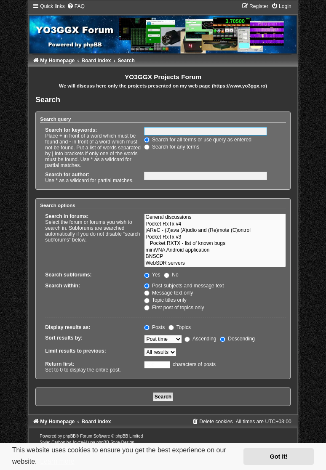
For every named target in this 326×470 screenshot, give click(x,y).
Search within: (62, 286)
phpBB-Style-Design (115, 442)
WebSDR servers (215, 263)
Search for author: (67, 175)
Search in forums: (66, 216)
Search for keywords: (71, 130)
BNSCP (215, 256)
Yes (152, 275)
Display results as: (67, 327)
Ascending (200, 339)
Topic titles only (165, 300)
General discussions (215, 217)
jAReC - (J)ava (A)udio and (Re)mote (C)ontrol (215, 230)
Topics (179, 327)
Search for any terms (172, 147)
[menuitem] (76, 6)
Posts (154, 327)
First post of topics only (174, 308)
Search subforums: (68, 275)
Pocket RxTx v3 (215, 237)
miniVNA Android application (215, 250)
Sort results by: (64, 338)
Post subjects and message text (184, 286)
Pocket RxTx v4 (215, 224)
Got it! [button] (279, 456)
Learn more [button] (57, 461)
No (171, 275)
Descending (237, 339)
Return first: (59, 364)
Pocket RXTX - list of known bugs (215, 243)
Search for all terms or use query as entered (197, 140)
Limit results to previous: (75, 351)
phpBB (69, 436)
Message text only (168, 293)
